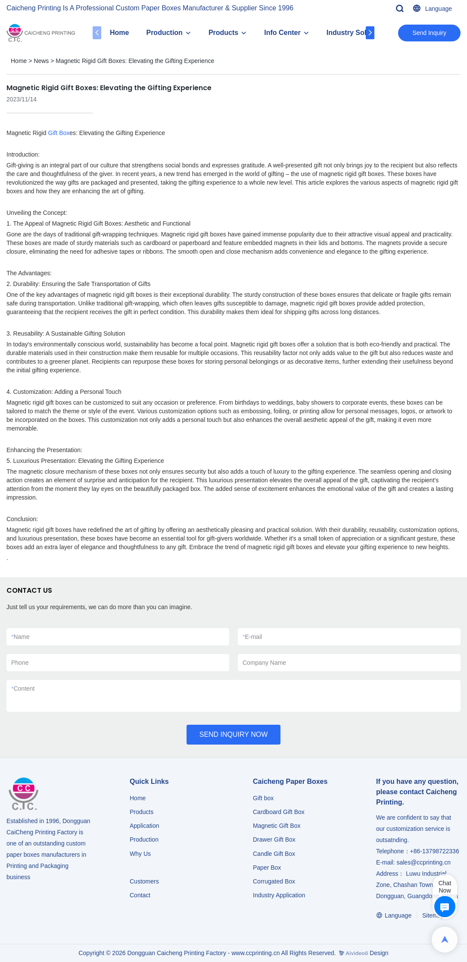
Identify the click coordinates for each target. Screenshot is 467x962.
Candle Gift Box (274, 853)
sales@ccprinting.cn (423, 862)
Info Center (282, 32)
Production (164, 32)
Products (223, 32)
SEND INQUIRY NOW (233, 734)
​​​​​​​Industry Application (279, 895)
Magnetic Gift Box (277, 825)
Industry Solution (355, 32)
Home (119, 32)
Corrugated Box (274, 881)
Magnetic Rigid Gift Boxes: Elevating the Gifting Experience (135, 60)
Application (144, 825)
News (41, 60)
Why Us (140, 853)
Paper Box (267, 867)
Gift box (263, 798)
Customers (144, 881)
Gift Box (59, 132)
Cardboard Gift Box (279, 811)
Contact (140, 895)
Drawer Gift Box (274, 839)
